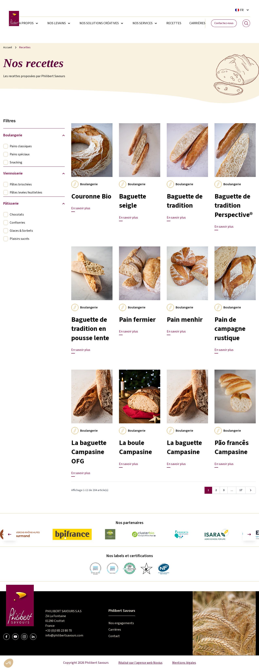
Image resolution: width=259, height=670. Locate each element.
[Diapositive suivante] (249, 534)
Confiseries (17, 222)
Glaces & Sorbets (21, 230)
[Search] (246, 23)
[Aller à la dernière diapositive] (9, 534)
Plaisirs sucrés (19, 239)
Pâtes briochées (21, 184)
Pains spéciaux (20, 154)
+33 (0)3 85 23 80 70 (58, 630)
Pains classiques (21, 146)
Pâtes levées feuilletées (26, 192)
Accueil (7, 47)
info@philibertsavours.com (64, 635)
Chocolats (17, 214)
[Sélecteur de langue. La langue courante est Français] (242, 10)
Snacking (16, 162)
